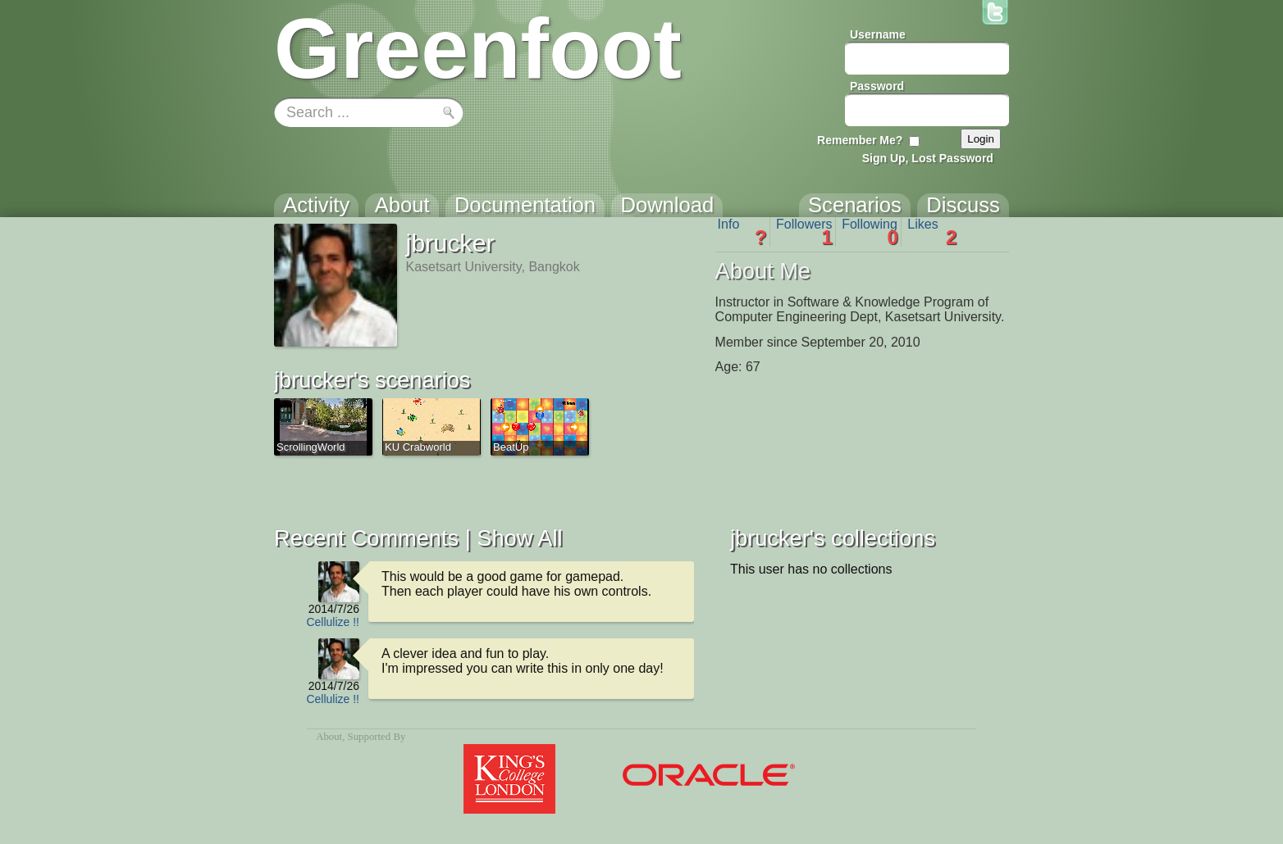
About (329, 736)
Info (742, 232)
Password (877, 86)
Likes (932, 232)
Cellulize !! (332, 621)
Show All (519, 538)
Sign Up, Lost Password (927, 158)
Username (878, 34)
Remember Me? (859, 140)
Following (870, 232)
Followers (804, 232)
